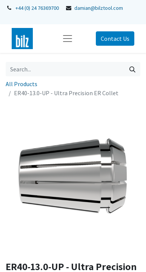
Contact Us (115, 38)
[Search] (132, 69)
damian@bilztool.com (98, 8)
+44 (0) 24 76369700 (37, 8)
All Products (21, 84)
